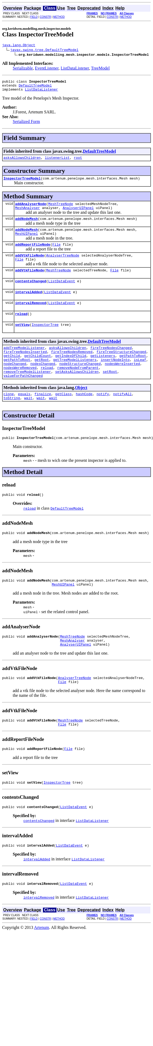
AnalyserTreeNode (62, 265)
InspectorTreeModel (22, 183)
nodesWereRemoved (20, 388)
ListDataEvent (61, 293)
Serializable (23, 69)
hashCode (84, 417)
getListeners (102, 374)
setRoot (110, 393)
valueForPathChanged (23, 397)
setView (22, 340)
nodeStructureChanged (80, 383)
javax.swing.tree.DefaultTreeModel (44, 50)
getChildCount (37, 374)
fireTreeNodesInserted (25, 369)
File (56, 253)
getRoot (41, 378)
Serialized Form (26, 124)
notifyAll (122, 417)
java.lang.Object (18, 45)
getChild (11, 374)
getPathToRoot (132, 374)
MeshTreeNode (60, 209)
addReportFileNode (32, 253)
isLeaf (140, 378)
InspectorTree (45, 340)
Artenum (41, 965)
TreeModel (100, 69)
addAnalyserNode (30, 209)
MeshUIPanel (26, 242)
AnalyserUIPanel (78, 214)
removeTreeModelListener (27, 393)
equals (24, 417)
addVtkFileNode (29, 265)
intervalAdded (28, 305)
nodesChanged (42, 383)
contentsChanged (30, 293)
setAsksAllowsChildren (77, 393)
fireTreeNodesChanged (111, 364)
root (78, 161)
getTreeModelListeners (75, 378)
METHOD (59, 16)
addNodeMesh (26, 225)
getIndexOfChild (70, 374)
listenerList (57, 161)
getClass (63, 417)
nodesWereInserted (122, 383)
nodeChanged (14, 383)
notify (103, 417)
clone (8, 417)
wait (28, 421)
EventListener (47, 69)
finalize (42, 417)
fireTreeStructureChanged (121, 369)
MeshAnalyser (27, 214)
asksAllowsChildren (22, 161)
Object (81, 410)
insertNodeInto (115, 378)
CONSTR (45, 16)
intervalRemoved (30, 317)
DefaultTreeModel (35, 87)
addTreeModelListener (24, 364)
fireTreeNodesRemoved (71, 369)
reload (21, 328)
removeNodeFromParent (78, 388)
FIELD (34, 16)
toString (11, 421)
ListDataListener (75, 69)
